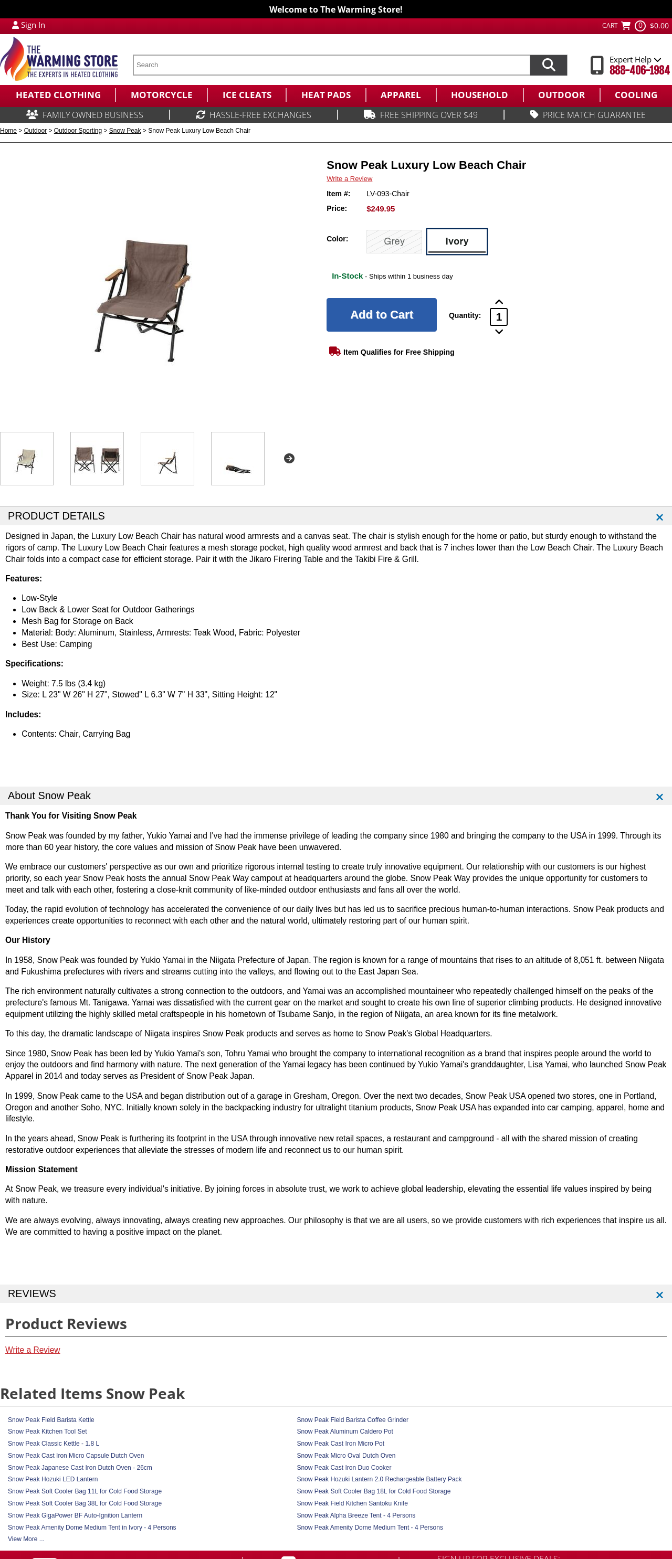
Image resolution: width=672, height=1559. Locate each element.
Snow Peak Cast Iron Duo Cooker (344, 1467)
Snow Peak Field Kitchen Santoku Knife (352, 1503)
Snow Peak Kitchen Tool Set (47, 1431)
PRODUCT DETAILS (56, 516)
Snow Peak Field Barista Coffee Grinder (352, 1420)
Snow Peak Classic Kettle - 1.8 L (53, 1443)
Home (8, 130)
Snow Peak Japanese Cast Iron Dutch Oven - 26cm (80, 1467)
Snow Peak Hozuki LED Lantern (53, 1479)
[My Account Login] (15, 24)
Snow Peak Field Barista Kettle (51, 1420)
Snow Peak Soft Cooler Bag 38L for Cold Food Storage (85, 1503)
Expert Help (636, 59)
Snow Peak (125, 130)
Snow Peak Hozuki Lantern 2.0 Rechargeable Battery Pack (379, 1479)
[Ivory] (457, 241)
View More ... (26, 1539)
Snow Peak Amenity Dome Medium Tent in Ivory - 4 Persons (92, 1527)
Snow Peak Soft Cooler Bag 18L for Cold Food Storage (373, 1491)
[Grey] (394, 242)
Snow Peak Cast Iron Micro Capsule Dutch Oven (76, 1455)
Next (289, 458)
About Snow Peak (49, 795)
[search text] (331, 65)
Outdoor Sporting (78, 130)
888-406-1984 (640, 70)
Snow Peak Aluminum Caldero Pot (345, 1431)
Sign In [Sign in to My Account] (33, 24)
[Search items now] (549, 65)
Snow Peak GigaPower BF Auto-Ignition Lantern (75, 1515)
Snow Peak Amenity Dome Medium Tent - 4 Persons (370, 1527)
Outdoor (35, 130)
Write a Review (349, 179)
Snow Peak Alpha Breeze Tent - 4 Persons (356, 1515)
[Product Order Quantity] (499, 317)
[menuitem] (57, 95)
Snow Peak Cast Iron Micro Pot (340, 1443)
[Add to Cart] (382, 315)
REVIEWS (32, 1293)
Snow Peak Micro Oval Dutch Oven (346, 1455)
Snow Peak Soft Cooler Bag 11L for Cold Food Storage (85, 1491)
